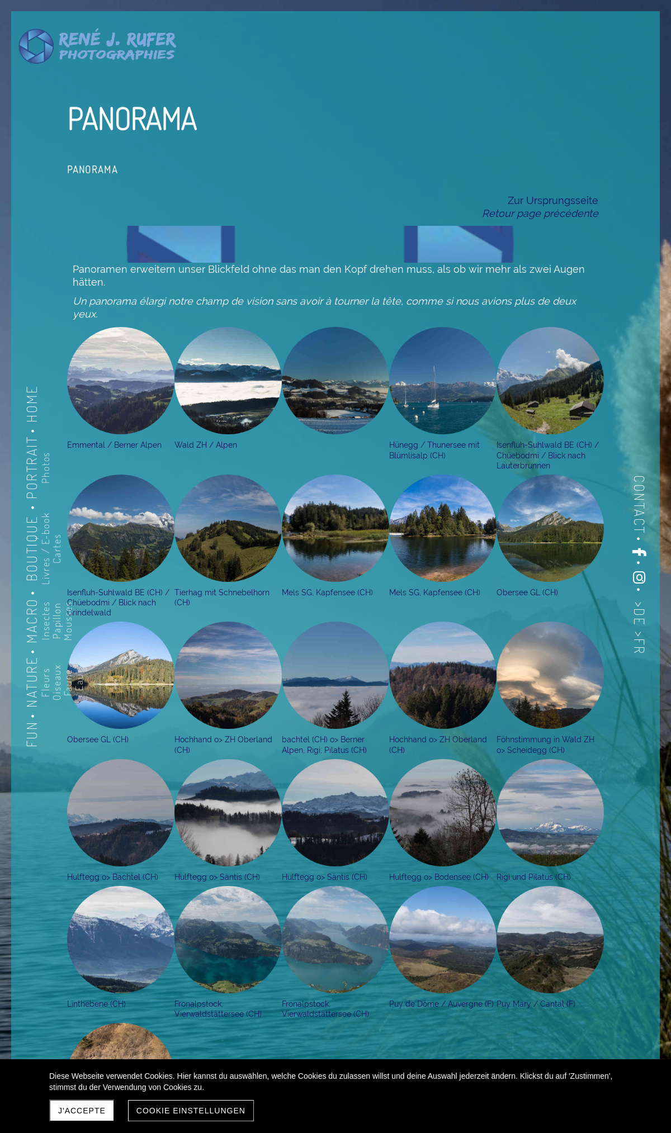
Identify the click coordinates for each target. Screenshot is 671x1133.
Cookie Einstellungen (190, 1110)
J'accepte (82, 1110)
